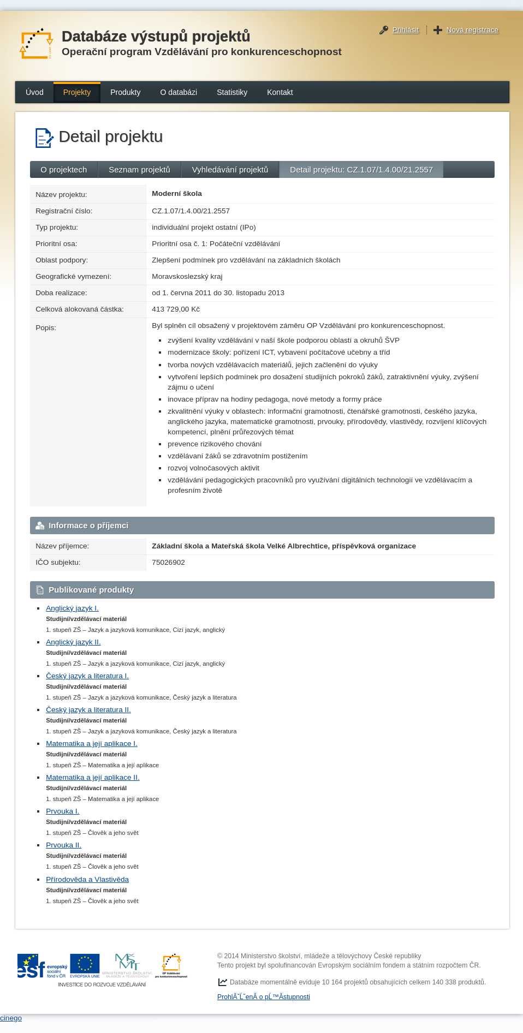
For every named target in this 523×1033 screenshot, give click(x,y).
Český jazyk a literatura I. (87, 676)
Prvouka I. (62, 811)
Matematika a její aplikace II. (93, 777)
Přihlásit (406, 30)
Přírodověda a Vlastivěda (87, 879)
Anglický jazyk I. (72, 608)
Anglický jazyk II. (73, 642)
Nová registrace (472, 30)
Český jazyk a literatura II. (88, 710)
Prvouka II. (63, 845)
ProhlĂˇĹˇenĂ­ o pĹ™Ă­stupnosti (263, 997)
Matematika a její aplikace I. (92, 743)
